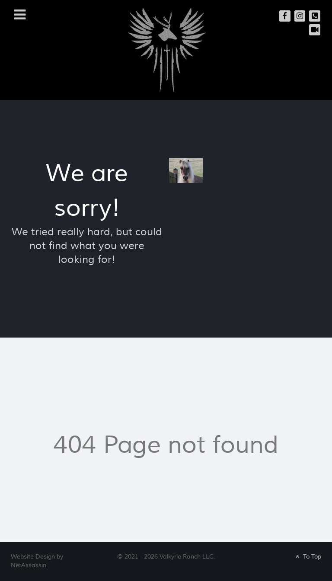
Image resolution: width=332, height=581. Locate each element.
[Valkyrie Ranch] (167, 49)
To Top (307, 556)
